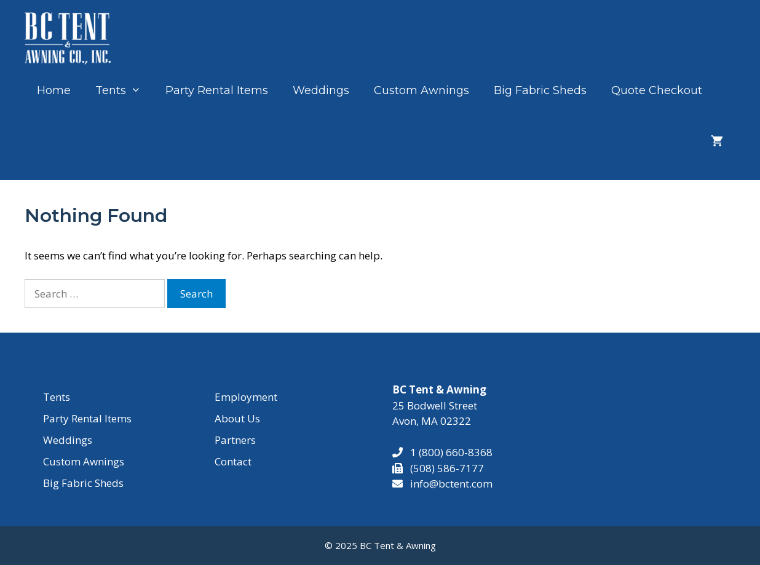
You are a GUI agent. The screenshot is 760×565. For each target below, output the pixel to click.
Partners (235, 440)
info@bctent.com (451, 483)
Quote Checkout (656, 90)
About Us (237, 418)
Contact (233, 461)
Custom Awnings (421, 90)
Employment (246, 397)
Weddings (321, 90)
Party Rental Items (216, 90)
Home (54, 90)
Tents (124, 90)
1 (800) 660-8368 (448, 452)
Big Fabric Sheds (540, 90)
